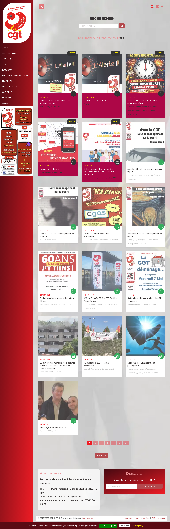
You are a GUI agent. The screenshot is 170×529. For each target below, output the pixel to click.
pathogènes (142, 373)
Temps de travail (134, 107)
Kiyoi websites (87, 518)
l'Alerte (86, 104)
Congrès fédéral (90, 304)
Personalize (124, 526)
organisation (133, 369)
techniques (132, 373)
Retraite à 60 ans (58, 304)
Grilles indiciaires (90, 178)
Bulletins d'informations (14, 76)
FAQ (153, 518)
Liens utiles (7, 98)
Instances (6, 70)
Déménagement (134, 304)
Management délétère (136, 244)
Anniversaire (96, 369)
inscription (149, 486)
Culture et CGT (8, 87)
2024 (114, 178)
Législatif (6, 81)
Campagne (132, 179)
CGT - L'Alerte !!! (9, 54)
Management (133, 175)
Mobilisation (45, 304)
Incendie (57, 372)
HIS (90, 240)
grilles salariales (104, 178)
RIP (54, 431)
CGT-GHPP (6, 92)
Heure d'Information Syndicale (105, 240)
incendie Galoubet (148, 304)
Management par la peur (149, 175)
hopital (87, 369)
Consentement (108, 369)
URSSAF (56, 107)
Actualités (7, 59)
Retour (102, 455)
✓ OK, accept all (108, 525)
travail (141, 369)
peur (53, 240)
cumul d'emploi (46, 107)
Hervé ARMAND (46, 431)
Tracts (5, 65)
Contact (5, 103)
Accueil (5, 48)
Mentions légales (142, 518)
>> (126, 443)
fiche (42, 172)
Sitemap (161, 518)
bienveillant (153, 373)
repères (48, 172)
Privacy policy (137, 526)
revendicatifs (57, 172)
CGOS (86, 240)
